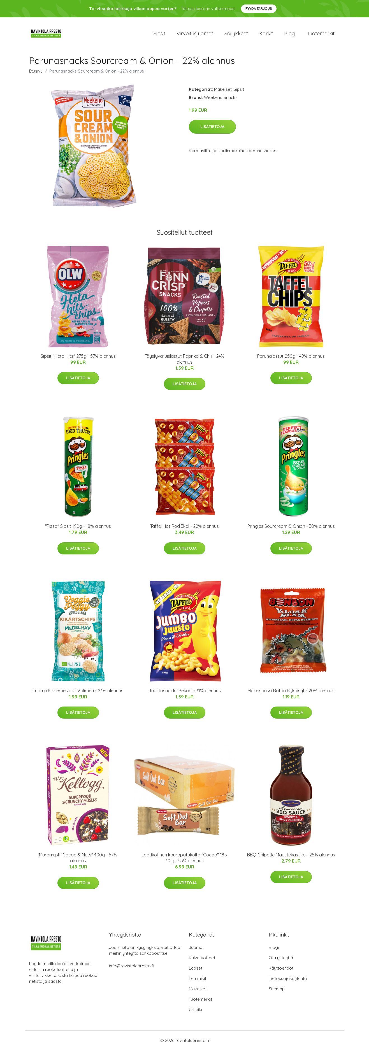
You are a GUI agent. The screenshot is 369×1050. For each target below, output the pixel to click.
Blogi (290, 33)
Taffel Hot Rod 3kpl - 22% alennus (184, 526)
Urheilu (195, 1009)
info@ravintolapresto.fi (131, 965)
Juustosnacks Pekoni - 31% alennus (184, 690)
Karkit (266, 33)
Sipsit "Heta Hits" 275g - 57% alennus (78, 356)
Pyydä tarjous (258, 8)
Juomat (196, 947)
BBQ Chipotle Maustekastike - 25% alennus (291, 855)
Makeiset (223, 89)
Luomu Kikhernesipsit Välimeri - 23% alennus (78, 690)
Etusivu (36, 71)
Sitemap (277, 988)
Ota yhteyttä (281, 957)
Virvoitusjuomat (195, 33)
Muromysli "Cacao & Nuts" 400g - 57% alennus (78, 857)
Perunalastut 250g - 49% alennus (291, 356)
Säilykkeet (236, 33)
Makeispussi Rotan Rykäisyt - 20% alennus (291, 690)
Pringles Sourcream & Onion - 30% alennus (291, 526)
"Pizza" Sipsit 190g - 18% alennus (78, 526)
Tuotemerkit (321, 33)
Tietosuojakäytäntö (288, 978)
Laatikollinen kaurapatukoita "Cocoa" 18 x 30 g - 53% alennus (184, 857)
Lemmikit (197, 978)
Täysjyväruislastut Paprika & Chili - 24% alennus (184, 359)
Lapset (195, 968)
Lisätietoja (212, 126)
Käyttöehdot (281, 968)
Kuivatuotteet (202, 957)
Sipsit (159, 33)
